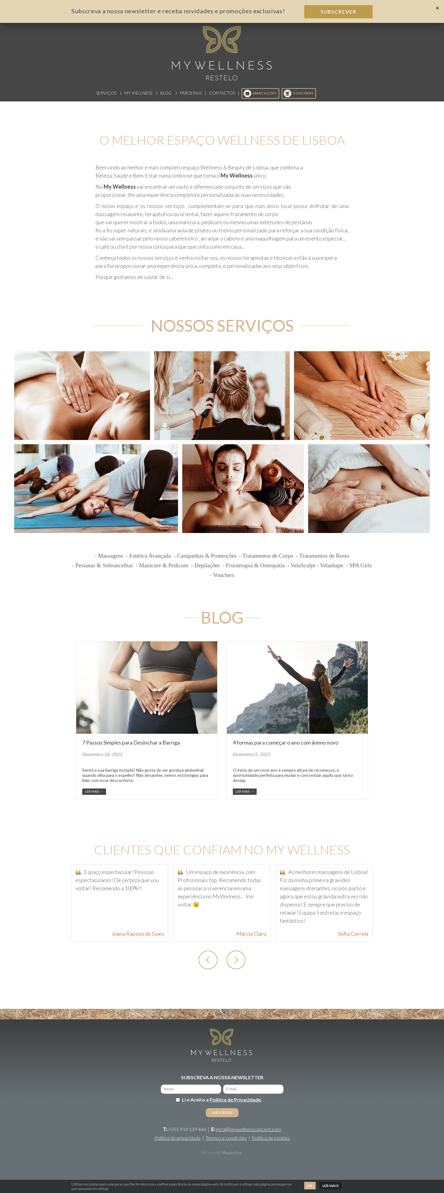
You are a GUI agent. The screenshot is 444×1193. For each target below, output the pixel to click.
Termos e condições (226, 1142)
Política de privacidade (177, 1142)
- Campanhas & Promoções (205, 560)
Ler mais (94, 796)
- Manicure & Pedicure (162, 570)
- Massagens (109, 560)
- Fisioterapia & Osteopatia (254, 570)
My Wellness (138, 97)
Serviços (106, 97)
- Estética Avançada (148, 560)
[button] (208, 964)
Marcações (260, 98)
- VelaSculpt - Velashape (315, 570)
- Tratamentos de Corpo (266, 560)
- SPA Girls (359, 570)
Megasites (232, 1157)
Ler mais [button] (330, 1185)
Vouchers (298, 98)
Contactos (222, 97)
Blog (166, 97)
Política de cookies (271, 1142)
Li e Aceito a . (222, 1104)
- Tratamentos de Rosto (322, 560)
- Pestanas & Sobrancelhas (102, 570)
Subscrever (338, 11)
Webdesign (211, 1157)
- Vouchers (222, 580)
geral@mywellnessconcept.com (248, 1134)
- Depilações (205, 570)
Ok (310, 1185)
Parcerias (191, 97)
